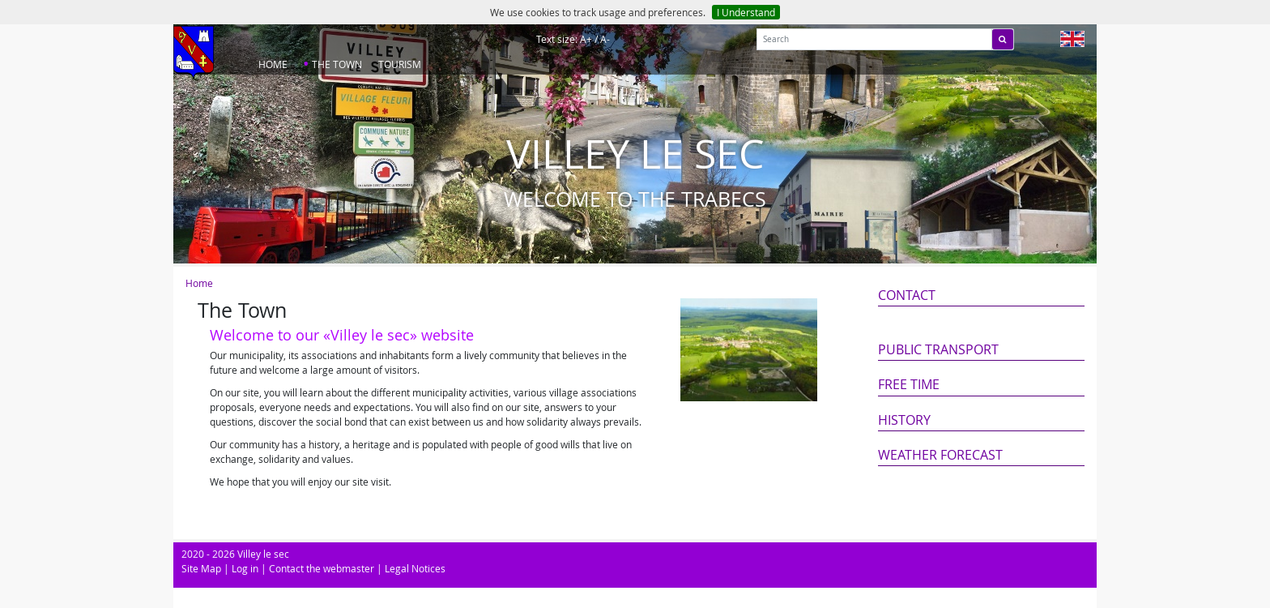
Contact (906, 295)
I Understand (746, 12)
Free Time (909, 384)
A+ (586, 38)
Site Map (201, 568)
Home (273, 64)
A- (605, 38)
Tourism (399, 64)
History (904, 420)
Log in (245, 568)
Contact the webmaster (321, 568)
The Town (337, 64)
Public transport (938, 349)
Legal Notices (415, 568)
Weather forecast (940, 455)
